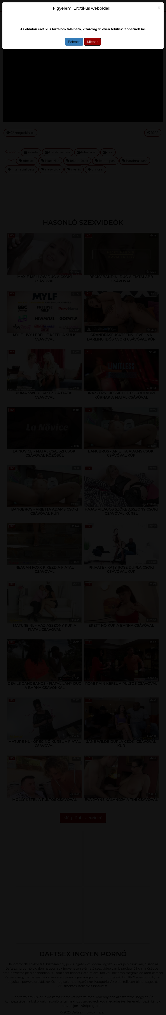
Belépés (74, 42)
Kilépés (92, 42)
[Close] (158, 7)
